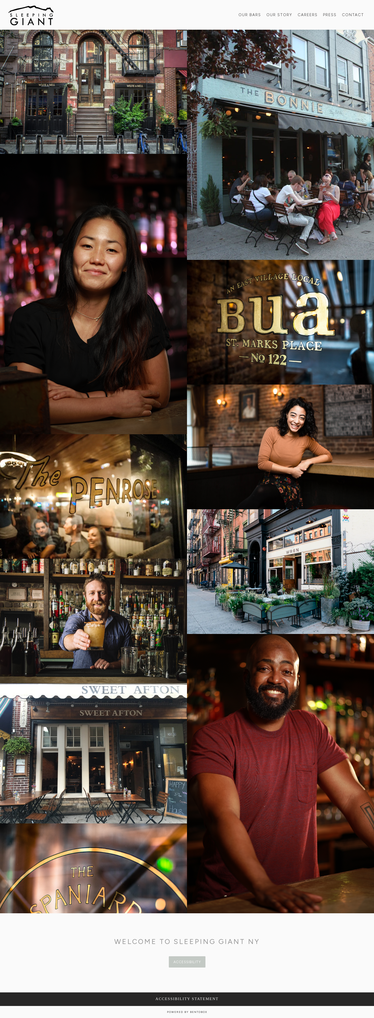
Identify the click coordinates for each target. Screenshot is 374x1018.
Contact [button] (353, 15)
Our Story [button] (279, 15)
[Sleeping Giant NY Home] (31, 14)
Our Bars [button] (249, 15)
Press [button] (330, 15)
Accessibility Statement (187, 999)
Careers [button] (308, 15)
